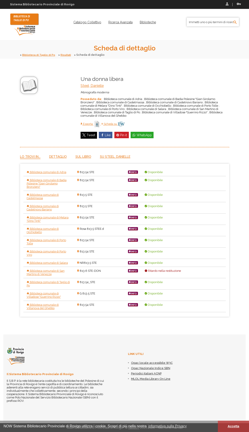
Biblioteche (148, 22)
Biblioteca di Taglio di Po (40, 54)
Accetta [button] (233, 426)
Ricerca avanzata (120, 22)
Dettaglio (58, 156)
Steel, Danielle (92, 85)
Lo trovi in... (30, 156)
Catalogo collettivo (87, 22)
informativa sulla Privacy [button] (167, 426)
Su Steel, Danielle (115, 156)
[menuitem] (87, 22)
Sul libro (83, 156)
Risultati (69, 54)
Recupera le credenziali (239, 4)
